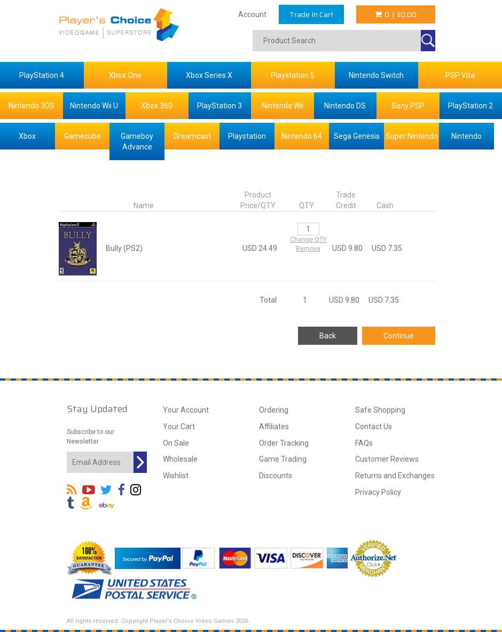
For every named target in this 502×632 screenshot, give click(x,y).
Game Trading (283, 459)
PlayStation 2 (470, 105)
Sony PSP (408, 105)
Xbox (27, 136)
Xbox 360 (156, 105)
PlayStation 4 (41, 75)
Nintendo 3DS (31, 105)
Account (252, 14)
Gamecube (82, 136)
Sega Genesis (357, 136)
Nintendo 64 (301, 136)
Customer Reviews (387, 459)
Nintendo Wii (282, 105)
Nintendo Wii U (94, 105)
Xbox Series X (209, 75)
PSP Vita (460, 75)
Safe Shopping (380, 410)
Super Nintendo (412, 136)
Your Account (186, 410)
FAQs (364, 443)
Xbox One (125, 75)
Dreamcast (192, 136)
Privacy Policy (378, 492)
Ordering (273, 410)
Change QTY (308, 239)
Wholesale (180, 459)
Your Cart (179, 426)
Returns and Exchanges (395, 475)
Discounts (275, 475)
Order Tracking (284, 443)
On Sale (176, 443)
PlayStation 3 (219, 105)
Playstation (247, 136)
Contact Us (373, 426)
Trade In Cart (311, 14)
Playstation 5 (293, 75)
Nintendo (466, 136)
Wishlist (176, 475)
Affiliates (274, 426)
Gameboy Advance (137, 141)
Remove (308, 248)
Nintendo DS (345, 105)
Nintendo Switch (376, 75)
